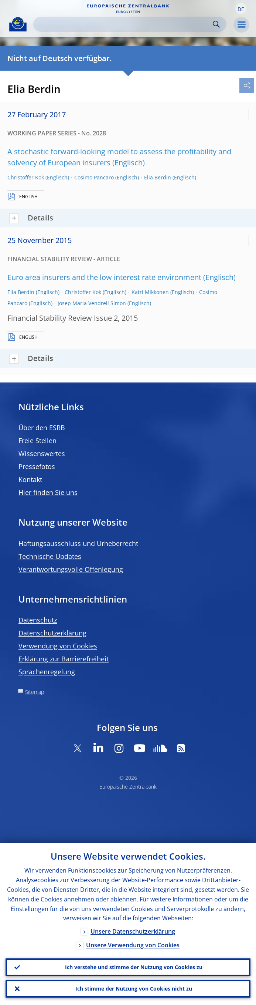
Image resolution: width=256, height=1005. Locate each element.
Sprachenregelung (46, 671)
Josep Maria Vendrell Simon (92, 303)
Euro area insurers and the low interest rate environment (104, 277)
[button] (240, 8)
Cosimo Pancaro (94, 177)
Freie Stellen (37, 440)
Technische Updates (49, 556)
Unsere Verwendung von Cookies (133, 945)
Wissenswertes (41, 453)
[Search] (124, 24)
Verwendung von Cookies (57, 645)
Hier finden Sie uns (48, 492)
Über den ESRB (41, 427)
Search (216, 24)
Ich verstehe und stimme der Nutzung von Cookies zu (133, 967)
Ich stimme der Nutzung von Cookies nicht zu (133, 988)
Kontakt (30, 479)
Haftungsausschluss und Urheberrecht (78, 543)
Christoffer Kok (25, 177)
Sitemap (34, 691)
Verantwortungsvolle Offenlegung (70, 569)
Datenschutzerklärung (52, 632)
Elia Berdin (157, 177)
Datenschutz (37, 620)
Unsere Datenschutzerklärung (133, 932)
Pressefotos (36, 466)
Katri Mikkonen (150, 292)
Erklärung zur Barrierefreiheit (63, 658)
